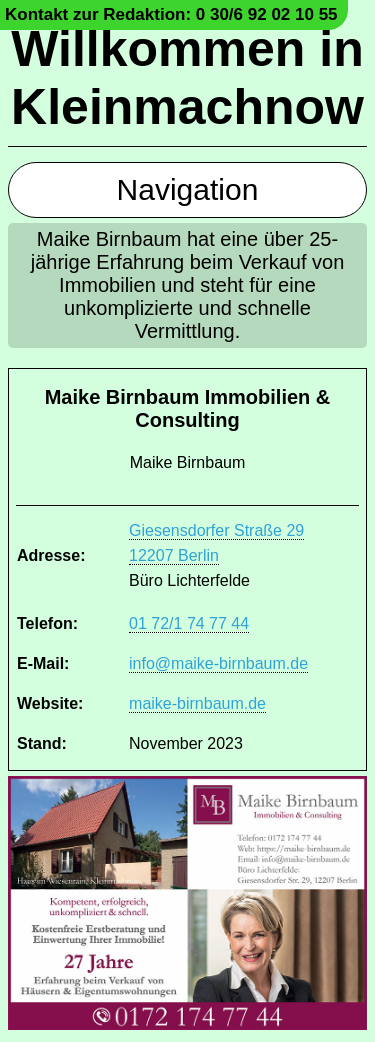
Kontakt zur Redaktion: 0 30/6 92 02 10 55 (171, 14)
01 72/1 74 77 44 (189, 623)
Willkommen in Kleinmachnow (187, 78)
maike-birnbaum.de (197, 703)
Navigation (188, 189)
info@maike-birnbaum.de (218, 663)
